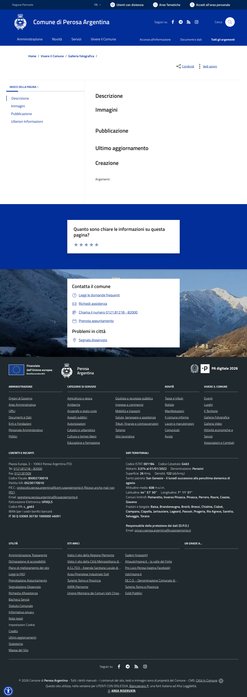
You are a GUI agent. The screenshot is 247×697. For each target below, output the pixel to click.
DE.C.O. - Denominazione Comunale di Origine (155, 580)
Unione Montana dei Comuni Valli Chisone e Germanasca (104, 593)
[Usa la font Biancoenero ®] (126, 5)
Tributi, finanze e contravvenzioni (136, 423)
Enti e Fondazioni (20, 423)
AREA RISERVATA (121, 690)
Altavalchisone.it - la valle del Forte (148, 561)
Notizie (169, 404)
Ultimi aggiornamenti (22, 637)
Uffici (12, 411)
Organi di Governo (20, 398)
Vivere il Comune (52, 56)
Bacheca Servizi (19, 599)
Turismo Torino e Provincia (84, 580)
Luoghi (208, 404)
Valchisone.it (133, 574)
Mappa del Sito (18, 650)
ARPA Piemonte (77, 586)
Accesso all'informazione (155, 39)
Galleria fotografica (81, 56)
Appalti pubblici (77, 417)
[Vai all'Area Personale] (210, 5)
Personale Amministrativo (26, 430)
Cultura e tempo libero (81, 436)
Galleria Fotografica (216, 417)
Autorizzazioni (76, 423)
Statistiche (16, 643)
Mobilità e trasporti (127, 411)
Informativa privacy (21, 612)
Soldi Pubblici (133, 593)
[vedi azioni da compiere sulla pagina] (207, 66)
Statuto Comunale (21, 605)
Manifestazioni (174, 411)
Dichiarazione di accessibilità (27, 561)
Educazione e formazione (83, 442)
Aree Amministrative (22, 404)
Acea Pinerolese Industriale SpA (88, 574)
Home (32, 56)
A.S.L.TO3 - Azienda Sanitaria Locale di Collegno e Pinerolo (105, 567)
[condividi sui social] (185, 66)
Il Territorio (211, 411)
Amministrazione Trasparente (28, 555)
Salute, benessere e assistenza (135, 417)
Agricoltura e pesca (79, 398)
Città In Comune (206, 680)
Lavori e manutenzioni (179, 423)
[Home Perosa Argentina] (60, 22)
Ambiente (73, 404)
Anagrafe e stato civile (82, 411)
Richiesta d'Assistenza (23, 593)
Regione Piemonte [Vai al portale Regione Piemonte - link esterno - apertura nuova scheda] (22, 5)
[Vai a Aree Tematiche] (166, 5)
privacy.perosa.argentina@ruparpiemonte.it (163, 530)
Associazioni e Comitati (219, 442)
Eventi (208, 398)
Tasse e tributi (174, 398)
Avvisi (169, 436)
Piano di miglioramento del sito (29, 567)
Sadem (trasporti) (136, 555)
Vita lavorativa (124, 436)
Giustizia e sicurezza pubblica (134, 398)
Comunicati (172, 430)
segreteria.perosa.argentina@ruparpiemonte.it (47, 497)
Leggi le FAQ (17, 574)
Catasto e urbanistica (81, 430)
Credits (13, 631)
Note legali (16, 618)
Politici (13, 436)
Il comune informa (177, 417)
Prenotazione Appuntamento (28, 580)
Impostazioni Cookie (22, 624)
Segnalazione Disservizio (25, 586)
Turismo (120, 430)
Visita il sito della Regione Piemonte (90, 555)
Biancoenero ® (139, 686)
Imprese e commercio (129, 404)
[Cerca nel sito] (230, 22)
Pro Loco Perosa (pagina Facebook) (147, 567)
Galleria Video (213, 423)
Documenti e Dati (20, 417)
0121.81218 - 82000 (28, 468)
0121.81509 (22, 473)
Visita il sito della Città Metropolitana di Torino (97, 561)
